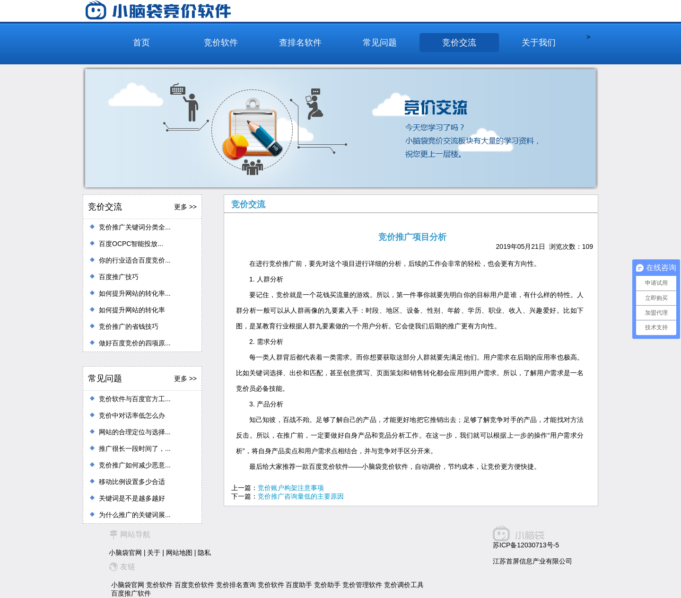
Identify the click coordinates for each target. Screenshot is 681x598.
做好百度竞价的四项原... (135, 343)
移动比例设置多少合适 (132, 481)
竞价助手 (327, 585)
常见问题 (380, 42)
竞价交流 (459, 42)
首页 (141, 42)
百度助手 (299, 585)
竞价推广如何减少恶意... (135, 465)
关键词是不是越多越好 (132, 498)
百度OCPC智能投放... (131, 243)
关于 (153, 552)
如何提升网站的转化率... (135, 293)
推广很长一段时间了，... (135, 448)
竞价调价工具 (404, 585)
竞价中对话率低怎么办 (132, 415)
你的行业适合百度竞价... (135, 260)
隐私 (204, 552)
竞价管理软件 (362, 585)
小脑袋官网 (125, 552)
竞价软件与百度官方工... (135, 399)
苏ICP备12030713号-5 (526, 545)
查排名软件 (300, 42)
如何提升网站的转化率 (132, 310)
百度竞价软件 (194, 585)
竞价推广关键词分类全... (135, 227)
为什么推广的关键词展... (135, 515)
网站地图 (179, 552)
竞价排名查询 (236, 585)
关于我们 (539, 42)
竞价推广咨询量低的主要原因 (301, 496)
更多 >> (185, 207)
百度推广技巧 (119, 277)
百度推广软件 (131, 593)
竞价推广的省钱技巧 (128, 326)
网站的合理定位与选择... (135, 432)
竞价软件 (221, 42)
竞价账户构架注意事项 (291, 488)
